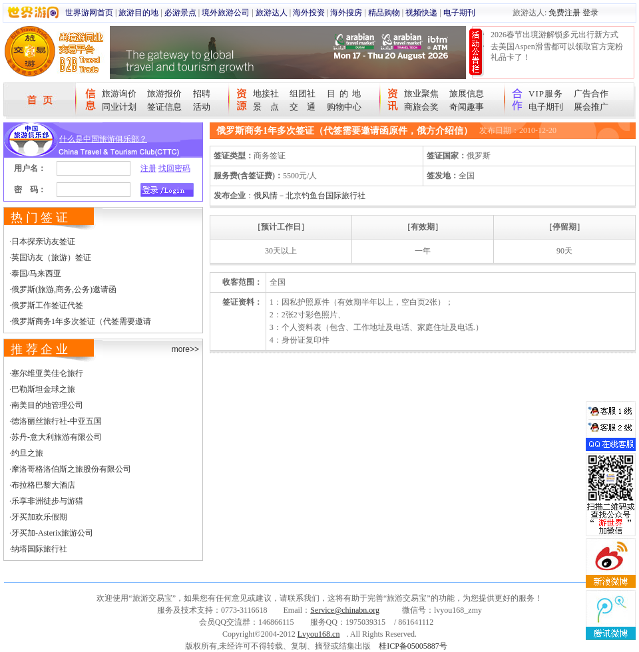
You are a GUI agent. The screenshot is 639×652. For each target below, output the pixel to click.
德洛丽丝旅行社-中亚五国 (56, 421)
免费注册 (564, 12)
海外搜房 (346, 12)
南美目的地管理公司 (47, 405)
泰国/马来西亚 (36, 273)
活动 (201, 107)
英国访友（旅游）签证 (51, 257)
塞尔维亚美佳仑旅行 (47, 373)
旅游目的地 (138, 12)
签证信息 (164, 107)
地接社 (266, 93)
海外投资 (309, 12)
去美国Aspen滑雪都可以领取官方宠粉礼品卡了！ (557, 52)
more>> (185, 349)
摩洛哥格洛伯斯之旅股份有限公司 (71, 469)
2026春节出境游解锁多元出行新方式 (554, 34)
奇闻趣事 (466, 107)
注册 (148, 168)
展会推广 (591, 107)
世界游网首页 (89, 12)
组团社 (303, 93)
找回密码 (174, 168)
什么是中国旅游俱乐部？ (103, 139)
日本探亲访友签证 (43, 241)
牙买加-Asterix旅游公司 (52, 533)
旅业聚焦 (421, 93)
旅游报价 (164, 93)
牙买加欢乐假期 (39, 517)
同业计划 (119, 107)
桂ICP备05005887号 (413, 646)
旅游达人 (272, 12)
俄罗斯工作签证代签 (47, 305)
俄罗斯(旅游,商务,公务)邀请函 (63, 289)
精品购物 (384, 12)
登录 (590, 12)
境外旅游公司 (226, 12)
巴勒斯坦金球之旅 (43, 389)
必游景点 (180, 12)
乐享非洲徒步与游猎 (47, 501)
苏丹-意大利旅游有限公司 (56, 437)
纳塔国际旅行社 (39, 549)
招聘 (201, 93)
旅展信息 (466, 93)
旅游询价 (119, 93)
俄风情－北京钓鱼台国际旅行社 (309, 195)
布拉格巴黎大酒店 (43, 485)
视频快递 (421, 12)
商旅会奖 (421, 107)
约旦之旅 (27, 453)
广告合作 (591, 93)
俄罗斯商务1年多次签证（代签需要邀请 (81, 321)
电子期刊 (459, 12)
